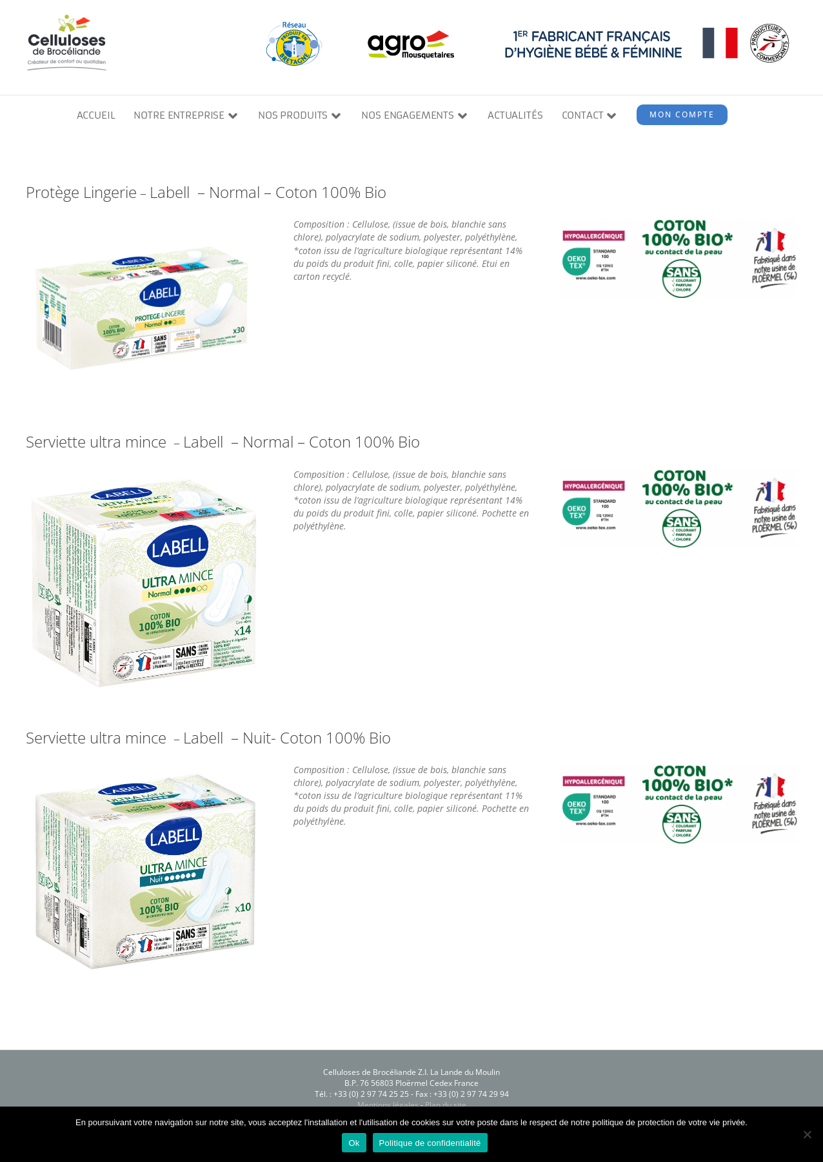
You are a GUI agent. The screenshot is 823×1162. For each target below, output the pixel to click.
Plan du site (445, 1105)
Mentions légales (388, 1105)
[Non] (806, 1134)
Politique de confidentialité (430, 1143)
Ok (353, 1143)
